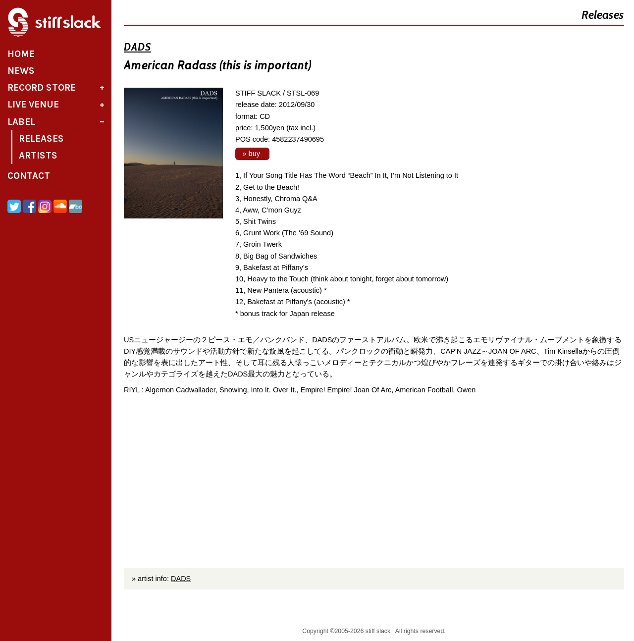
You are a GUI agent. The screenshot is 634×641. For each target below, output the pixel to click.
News (21, 70)
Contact (28, 175)
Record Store (41, 87)
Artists (38, 155)
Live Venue (33, 104)
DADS (137, 47)
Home (21, 54)
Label (21, 121)
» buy (253, 154)
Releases (41, 138)
